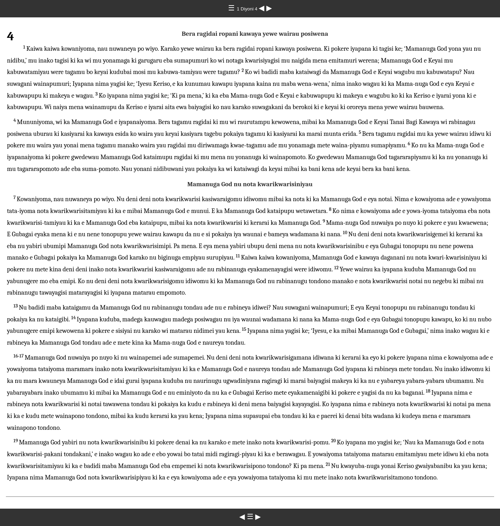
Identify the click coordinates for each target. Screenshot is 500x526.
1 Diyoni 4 (248, 8)
